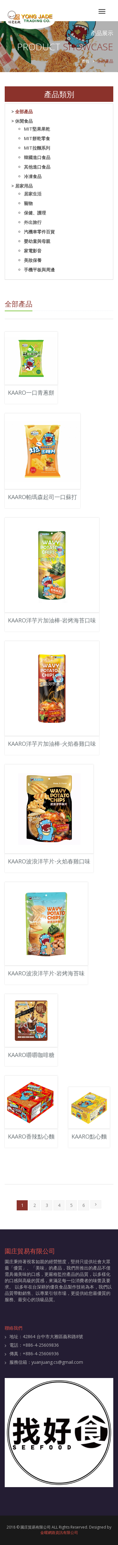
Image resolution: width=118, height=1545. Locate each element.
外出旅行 (33, 222)
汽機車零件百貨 (39, 232)
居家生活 (33, 194)
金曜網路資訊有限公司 (59, 1532)
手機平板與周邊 (39, 270)
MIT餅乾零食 (37, 138)
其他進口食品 (37, 167)
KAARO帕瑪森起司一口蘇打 (42, 497)
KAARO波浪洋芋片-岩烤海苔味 (46, 973)
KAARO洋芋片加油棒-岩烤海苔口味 (52, 620)
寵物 (28, 203)
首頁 (85, 61)
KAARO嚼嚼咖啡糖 (31, 1055)
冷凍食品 (33, 176)
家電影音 (33, 251)
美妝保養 (33, 260)
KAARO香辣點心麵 (31, 1136)
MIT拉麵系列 (37, 148)
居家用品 (24, 186)
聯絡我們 (13, 1328)
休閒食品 (24, 121)
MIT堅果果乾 (37, 129)
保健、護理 (35, 213)
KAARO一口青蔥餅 (31, 392)
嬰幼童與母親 (37, 241)
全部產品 (24, 111)
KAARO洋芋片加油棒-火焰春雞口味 (52, 743)
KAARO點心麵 (89, 1136)
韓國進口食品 (37, 157)
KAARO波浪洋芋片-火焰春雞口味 (49, 861)
